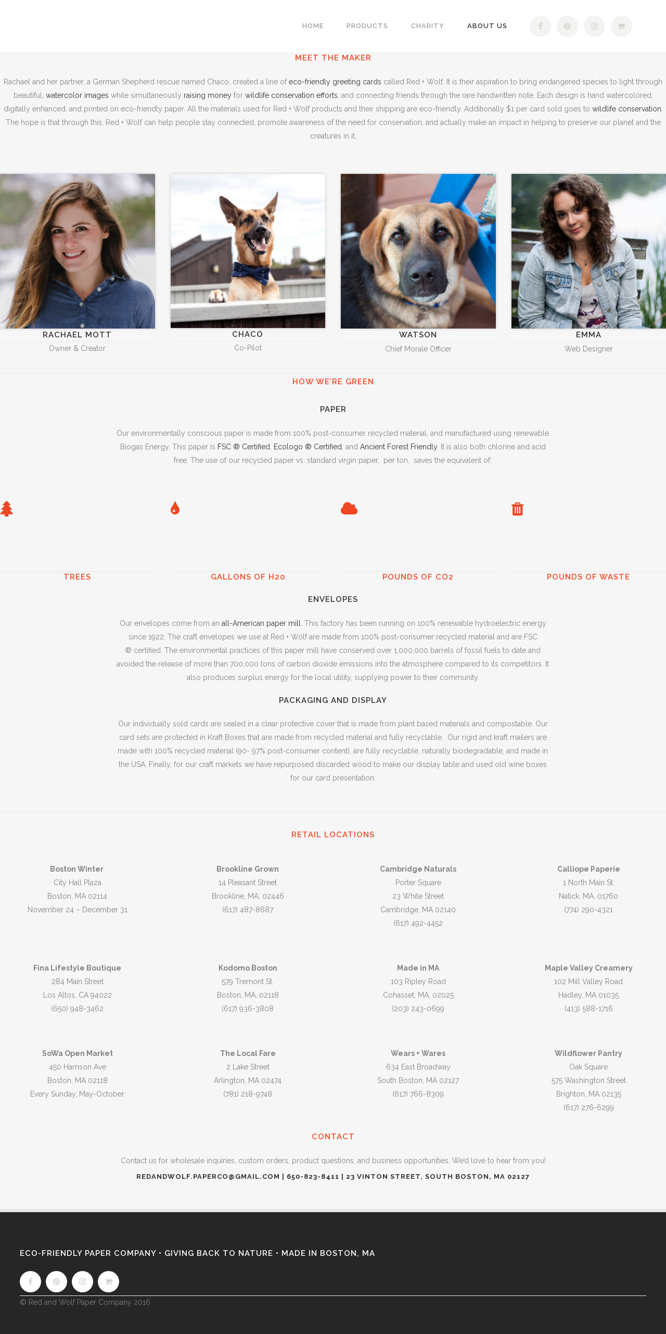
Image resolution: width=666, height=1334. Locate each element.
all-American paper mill (261, 623)
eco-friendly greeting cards (335, 82)
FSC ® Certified (243, 447)
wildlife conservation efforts (291, 95)
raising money (208, 95)
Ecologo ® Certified (308, 447)
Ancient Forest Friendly (398, 447)
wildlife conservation (626, 109)
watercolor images (77, 95)
